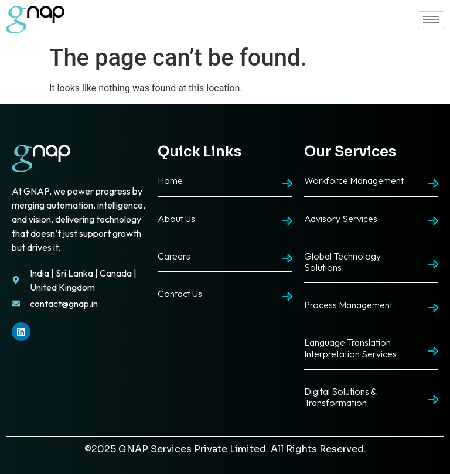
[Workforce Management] (433, 183)
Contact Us (180, 293)
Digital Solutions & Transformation (340, 397)
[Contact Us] (287, 296)
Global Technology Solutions (342, 261)
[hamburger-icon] (431, 19)
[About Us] (287, 221)
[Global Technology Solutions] (433, 264)
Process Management (348, 305)
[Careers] (287, 258)
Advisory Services (340, 218)
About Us (176, 218)
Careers (174, 256)
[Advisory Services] (433, 221)
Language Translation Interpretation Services (350, 347)
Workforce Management (354, 180)
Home (170, 180)
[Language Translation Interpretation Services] (433, 351)
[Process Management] (433, 307)
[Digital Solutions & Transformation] (433, 399)
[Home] (287, 183)
